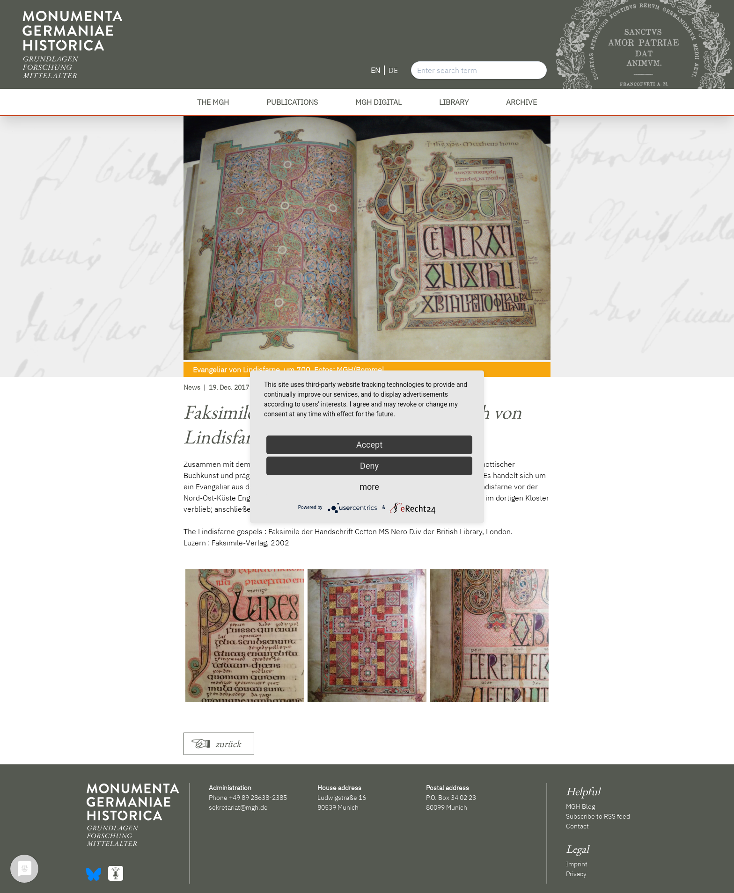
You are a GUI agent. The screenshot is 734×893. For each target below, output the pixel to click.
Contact (577, 826)
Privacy (576, 874)
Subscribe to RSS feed (598, 816)
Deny (369, 466)
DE (393, 70)
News (192, 387)
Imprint (576, 864)
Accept (369, 445)
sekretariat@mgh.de (238, 807)
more (369, 487)
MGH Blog (580, 806)
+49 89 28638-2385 (258, 797)
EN (375, 70)
